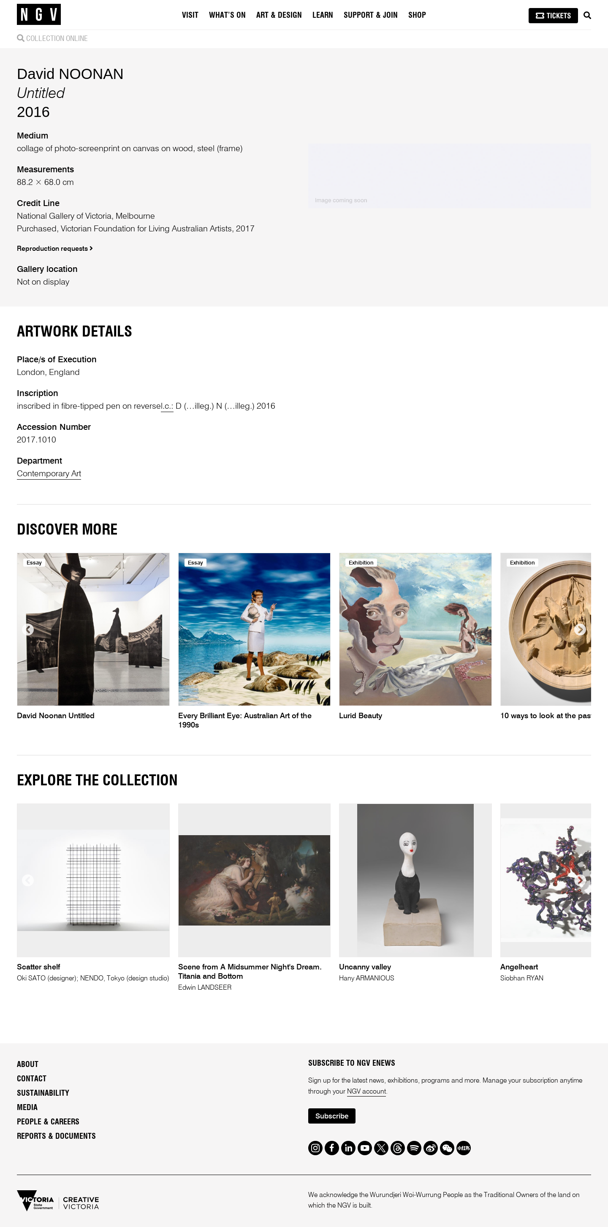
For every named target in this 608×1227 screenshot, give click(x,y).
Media (27, 1108)
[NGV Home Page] (39, 15)
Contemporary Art (49, 474)
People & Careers (48, 1122)
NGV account (366, 1092)
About (27, 1065)
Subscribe (331, 1116)
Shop (417, 15)
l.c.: (167, 406)
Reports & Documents (56, 1136)
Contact (31, 1079)
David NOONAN (70, 73)
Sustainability (43, 1093)
